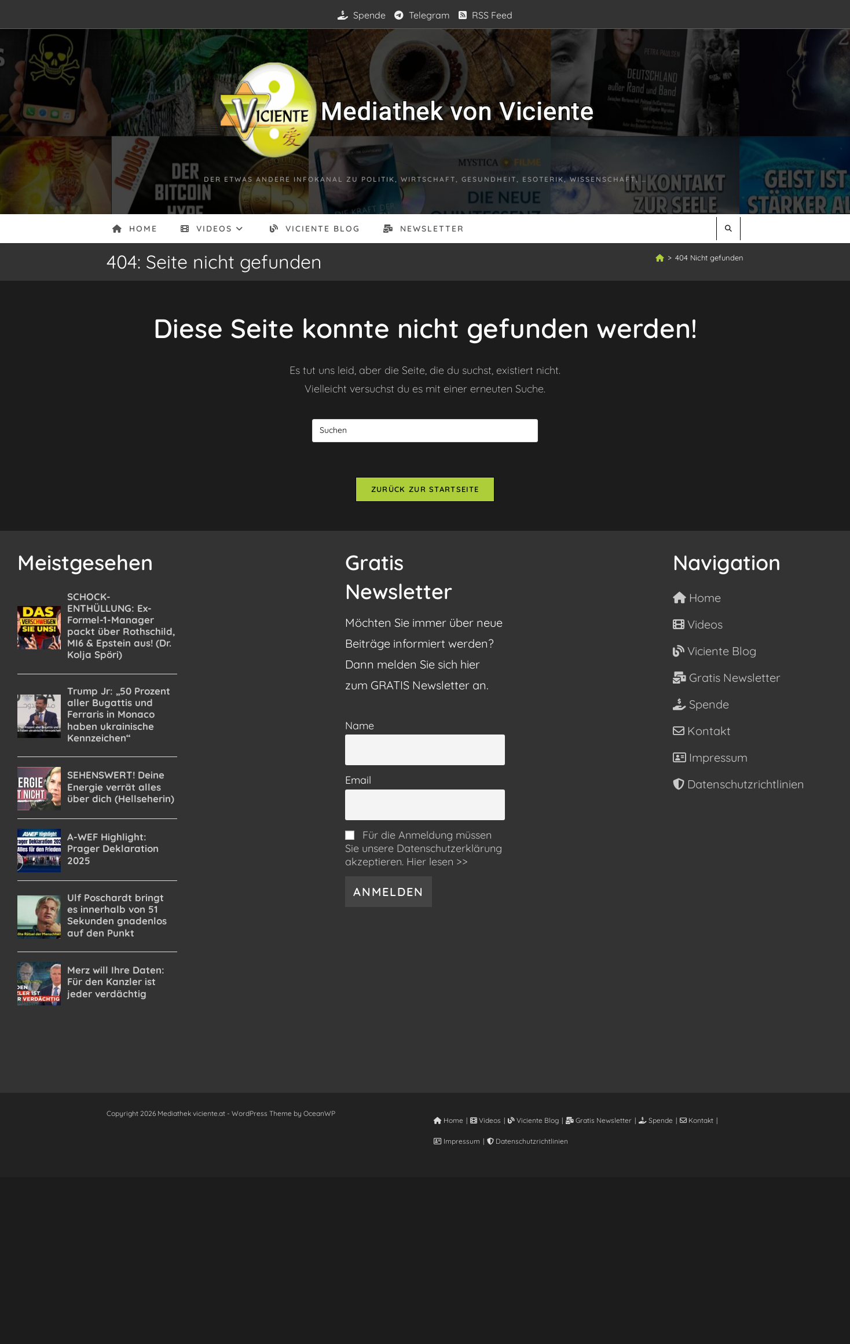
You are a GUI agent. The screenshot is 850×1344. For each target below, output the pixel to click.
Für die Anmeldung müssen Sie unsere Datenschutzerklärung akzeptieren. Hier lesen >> (423, 848)
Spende (362, 15)
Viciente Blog (533, 1120)
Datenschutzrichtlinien (527, 1141)
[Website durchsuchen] (728, 228)
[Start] (659, 257)
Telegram (422, 15)
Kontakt (696, 1120)
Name (359, 725)
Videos (485, 1120)
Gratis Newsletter (599, 1120)
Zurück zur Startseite (425, 489)
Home (448, 1120)
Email (358, 780)
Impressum (457, 1141)
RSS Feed (485, 15)
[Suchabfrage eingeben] (425, 430)
